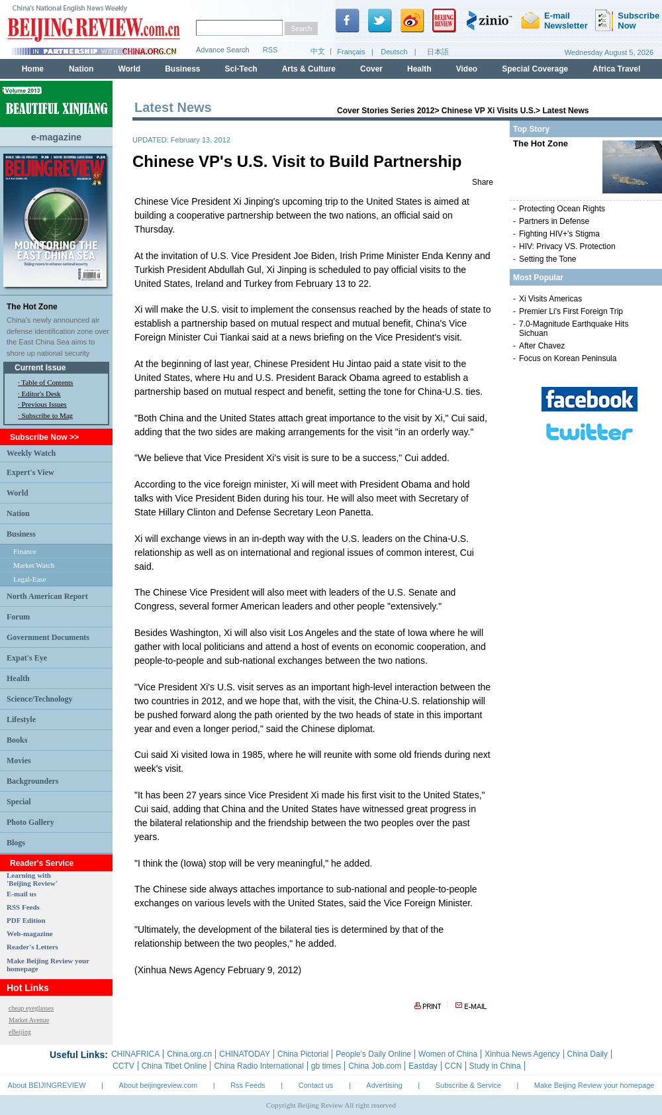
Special (19, 801)
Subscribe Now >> (44, 437)
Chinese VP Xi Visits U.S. (489, 110)
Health (18, 678)
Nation (18, 513)
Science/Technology (40, 699)
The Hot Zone (32, 306)
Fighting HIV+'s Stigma (559, 234)
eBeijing (20, 1031)
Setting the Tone (548, 259)
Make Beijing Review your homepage (594, 1085)
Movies (19, 760)
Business (21, 534)
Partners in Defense (554, 221)
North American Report (47, 596)
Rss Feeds (247, 1085)
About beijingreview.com (158, 1085)
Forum (18, 616)
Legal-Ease (29, 579)
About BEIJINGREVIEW (47, 1085)
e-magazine (56, 137)
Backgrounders (32, 781)
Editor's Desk (41, 394)
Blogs (16, 842)
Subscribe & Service (468, 1085)
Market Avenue (29, 1020)
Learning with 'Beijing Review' (32, 879)
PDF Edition (26, 920)
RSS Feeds (23, 907)
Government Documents (48, 637)
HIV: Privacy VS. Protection (567, 246)
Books (17, 740)
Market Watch (33, 565)
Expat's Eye (27, 658)
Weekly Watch (31, 453)
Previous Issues (44, 404)
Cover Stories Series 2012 (385, 110)
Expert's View (30, 472)
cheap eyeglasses (31, 1008)
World (17, 493)
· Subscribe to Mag (45, 415)
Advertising (384, 1085)
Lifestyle (21, 719)
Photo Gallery (30, 822)
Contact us (316, 1085)
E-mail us (21, 894)
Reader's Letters (32, 947)
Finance (24, 551)
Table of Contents (47, 382)
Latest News (565, 110)
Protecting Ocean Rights (562, 208)
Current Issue (40, 367)
